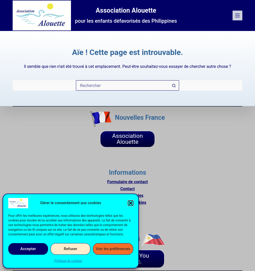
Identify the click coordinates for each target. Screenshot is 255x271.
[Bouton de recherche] (174, 85)
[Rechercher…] (122, 85)
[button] (130, 203)
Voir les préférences (113, 248)
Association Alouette (126, 10)
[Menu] (237, 15)
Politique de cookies (68, 261)
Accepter (28, 248)
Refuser (70, 248)
